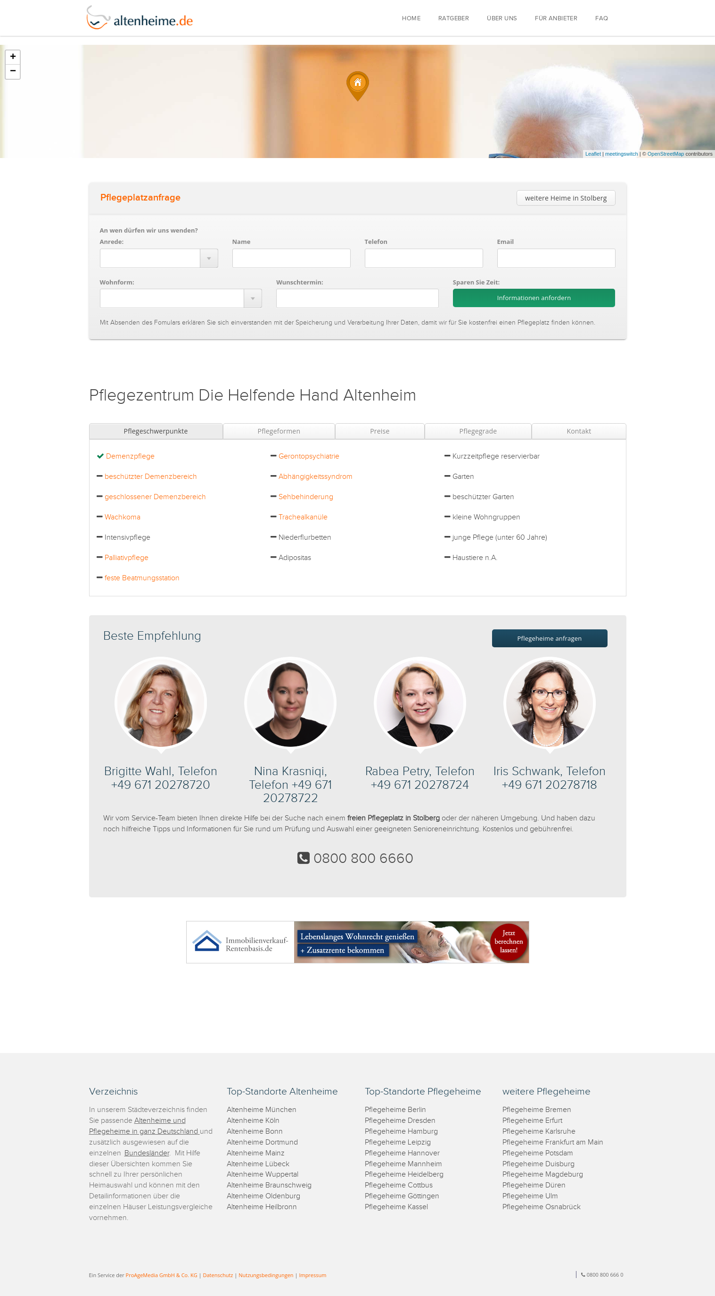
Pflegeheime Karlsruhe (538, 1131)
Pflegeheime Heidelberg (404, 1174)
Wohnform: (117, 282)
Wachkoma (122, 517)
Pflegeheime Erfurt (532, 1120)
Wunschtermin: (299, 282)
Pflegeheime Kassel (396, 1207)
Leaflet (593, 154)
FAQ (601, 18)
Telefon (376, 241)
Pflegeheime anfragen (550, 638)
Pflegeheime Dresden (400, 1120)
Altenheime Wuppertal (262, 1174)
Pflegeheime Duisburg (538, 1164)
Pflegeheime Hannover (402, 1153)
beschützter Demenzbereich (151, 476)
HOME (411, 18)
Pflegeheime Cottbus (399, 1185)
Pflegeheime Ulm (530, 1196)
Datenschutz (218, 1275)
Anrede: (112, 241)
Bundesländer (146, 1153)
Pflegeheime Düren (534, 1185)
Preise (379, 430)
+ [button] (13, 57)
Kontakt (579, 430)
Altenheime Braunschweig (269, 1185)
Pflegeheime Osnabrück (541, 1207)
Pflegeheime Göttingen (402, 1196)
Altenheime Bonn (255, 1131)
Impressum (312, 1275)
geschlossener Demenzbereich (155, 497)
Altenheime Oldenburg (263, 1196)
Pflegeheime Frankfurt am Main (552, 1142)
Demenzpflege (130, 456)
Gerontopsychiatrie (309, 456)
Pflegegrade (478, 430)
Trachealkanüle (303, 517)
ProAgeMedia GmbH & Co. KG (161, 1275)
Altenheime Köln (253, 1120)
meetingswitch (621, 154)
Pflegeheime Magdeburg (542, 1174)
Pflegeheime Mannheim (403, 1164)
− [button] (13, 72)
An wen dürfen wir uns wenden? (149, 230)
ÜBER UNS (502, 18)
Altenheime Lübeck (258, 1164)
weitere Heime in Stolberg (566, 197)
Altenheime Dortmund (262, 1142)
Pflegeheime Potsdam (537, 1153)
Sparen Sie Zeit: (476, 282)
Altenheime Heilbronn (262, 1207)
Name (241, 241)
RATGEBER (453, 18)
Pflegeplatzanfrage (140, 197)
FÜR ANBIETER (556, 18)
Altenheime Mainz (256, 1153)
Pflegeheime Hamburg (401, 1131)
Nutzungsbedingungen (265, 1275)
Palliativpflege (126, 557)
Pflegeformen (279, 430)
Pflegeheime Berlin (395, 1109)
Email (505, 241)
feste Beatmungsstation (142, 578)
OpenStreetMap (666, 154)
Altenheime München (261, 1109)
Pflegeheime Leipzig (398, 1142)
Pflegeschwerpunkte (156, 430)
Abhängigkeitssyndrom (316, 476)
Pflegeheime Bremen (536, 1109)
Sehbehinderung (306, 497)
